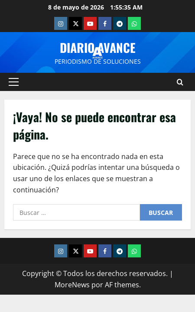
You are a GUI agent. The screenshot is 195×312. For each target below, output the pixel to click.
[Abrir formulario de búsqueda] (180, 82)
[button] (13, 82)
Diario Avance (98, 47)
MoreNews (72, 284)
